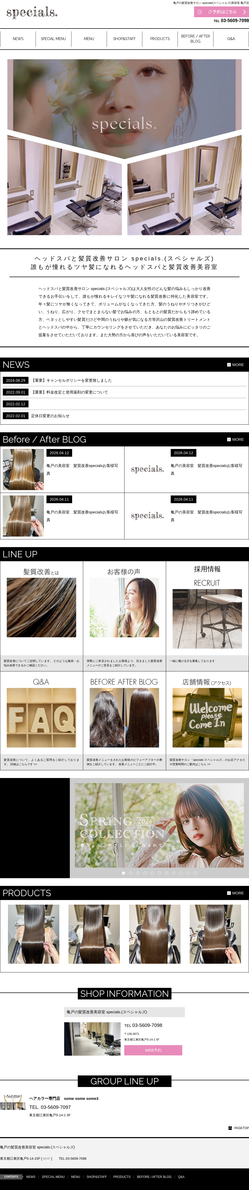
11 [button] (195, 873)
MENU (75, 1177)
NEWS (30, 1177)
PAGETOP (241, 1128)
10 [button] (188, 873)
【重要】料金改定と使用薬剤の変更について (69, 392)
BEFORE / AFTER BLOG (154, 1177)
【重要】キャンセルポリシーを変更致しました (71, 380)
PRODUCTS (121, 1177)
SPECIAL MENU (53, 1177)
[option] (159, 825)
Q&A (181, 1177)
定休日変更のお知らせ (50, 416)
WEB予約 (153, 1050)
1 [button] (123, 873)
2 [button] (130, 873)
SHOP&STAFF (97, 1177)
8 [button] (173, 873)
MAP (46, 1158)
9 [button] (181, 873)
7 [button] (166, 873)
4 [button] (145, 873)
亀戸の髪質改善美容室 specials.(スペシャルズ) (107, 1012)
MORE (238, 364)
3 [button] (137, 873)
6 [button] (159, 873)
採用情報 (207, 569)
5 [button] (152, 873)
